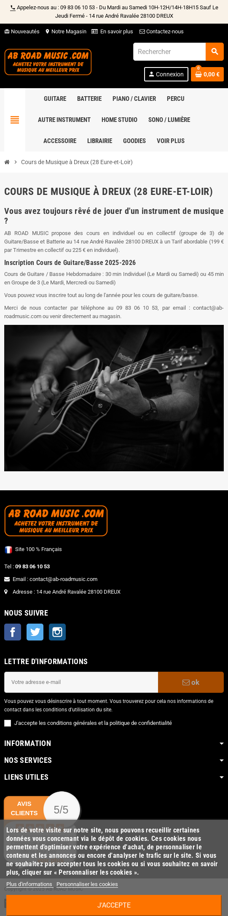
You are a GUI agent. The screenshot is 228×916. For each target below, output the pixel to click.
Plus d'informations (30, 884)
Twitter (35, 632)
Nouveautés (22, 31)
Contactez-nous (161, 31)
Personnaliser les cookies (87, 884)
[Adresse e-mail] (81, 682)
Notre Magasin (65, 31)
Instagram (57, 632)
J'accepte (114, 905)
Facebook (12, 632)
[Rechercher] (178, 52)
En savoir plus (116, 31)
